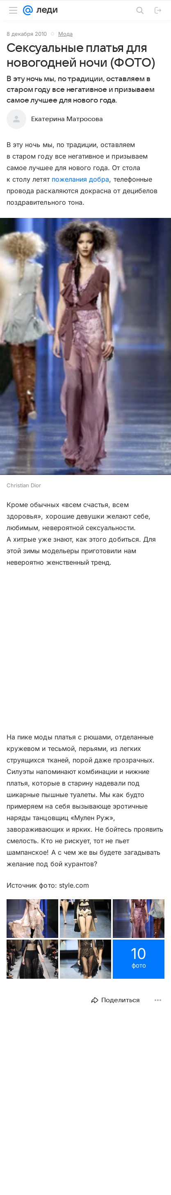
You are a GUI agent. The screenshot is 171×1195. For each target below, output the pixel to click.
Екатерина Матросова (67, 119)
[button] (85, 347)
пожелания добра (80, 179)
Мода (65, 33)
